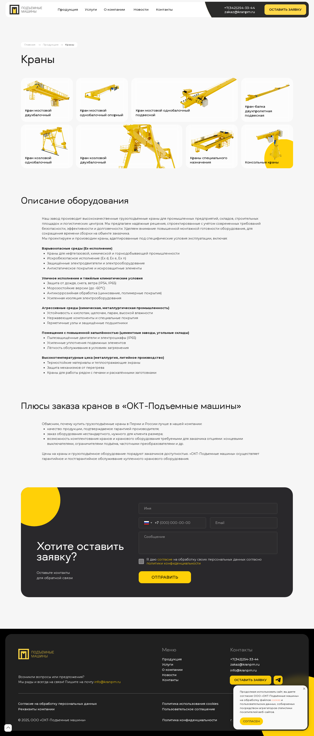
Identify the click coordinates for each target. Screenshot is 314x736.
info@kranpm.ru (107, 682)
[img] (26, 9)
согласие (165, 559)
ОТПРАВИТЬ (165, 577)
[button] (285, 9)
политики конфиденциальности (174, 563)
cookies (275, 700)
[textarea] (208, 543)
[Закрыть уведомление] (304, 689)
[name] (208, 508)
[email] (243, 522)
